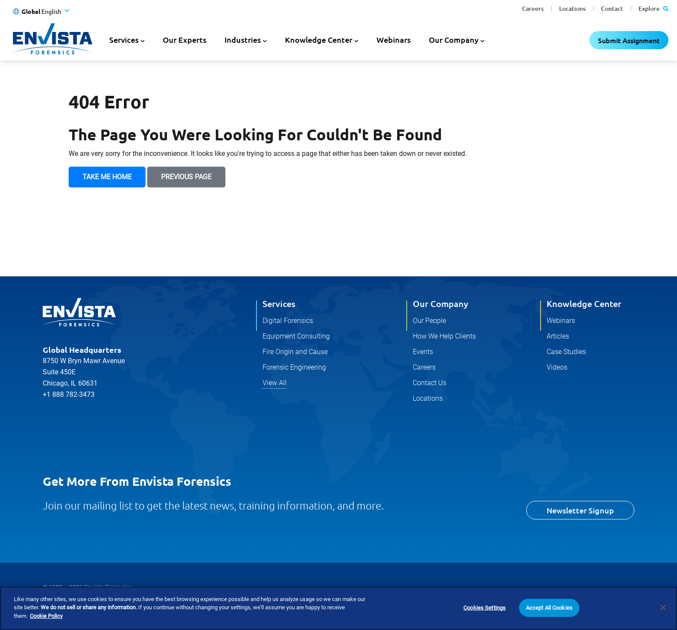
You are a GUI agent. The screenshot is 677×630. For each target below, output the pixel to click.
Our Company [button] (453, 39)
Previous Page (186, 177)
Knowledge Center (584, 303)
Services (279, 303)
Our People (429, 321)
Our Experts (184, 39)
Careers (533, 8)
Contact (612, 8)
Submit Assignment (629, 40)
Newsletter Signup (580, 510)
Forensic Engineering (294, 367)
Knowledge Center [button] (318, 39)
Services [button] (124, 39)
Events (423, 352)
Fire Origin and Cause (295, 352)
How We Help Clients (444, 336)
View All (275, 383)
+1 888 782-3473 (69, 394)
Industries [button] (243, 39)
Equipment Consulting (296, 336)
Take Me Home (107, 177)
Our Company (440, 303)
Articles (558, 336)
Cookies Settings (484, 620)
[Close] (663, 620)
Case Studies (566, 352)
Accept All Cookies (549, 620)
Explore (653, 8)
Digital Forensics (288, 321)
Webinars (393, 39)
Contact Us (429, 383)
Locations (572, 8)
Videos (557, 367)
